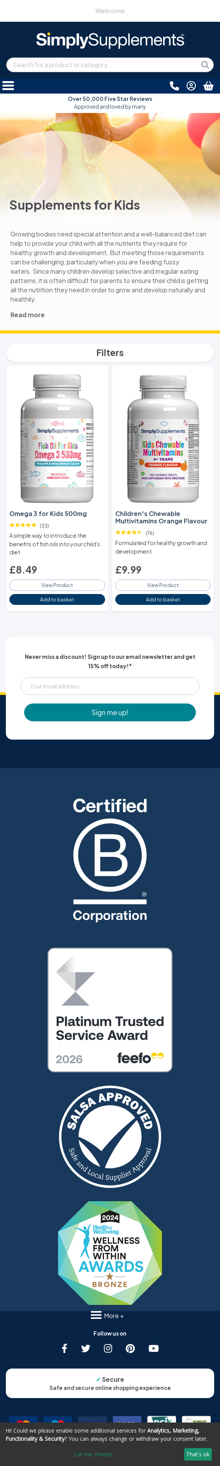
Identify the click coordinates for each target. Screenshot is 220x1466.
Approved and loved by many (110, 103)
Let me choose (93, 1454)
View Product (57, 585)
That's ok (197, 1454)
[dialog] (110, 1444)
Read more (28, 315)
